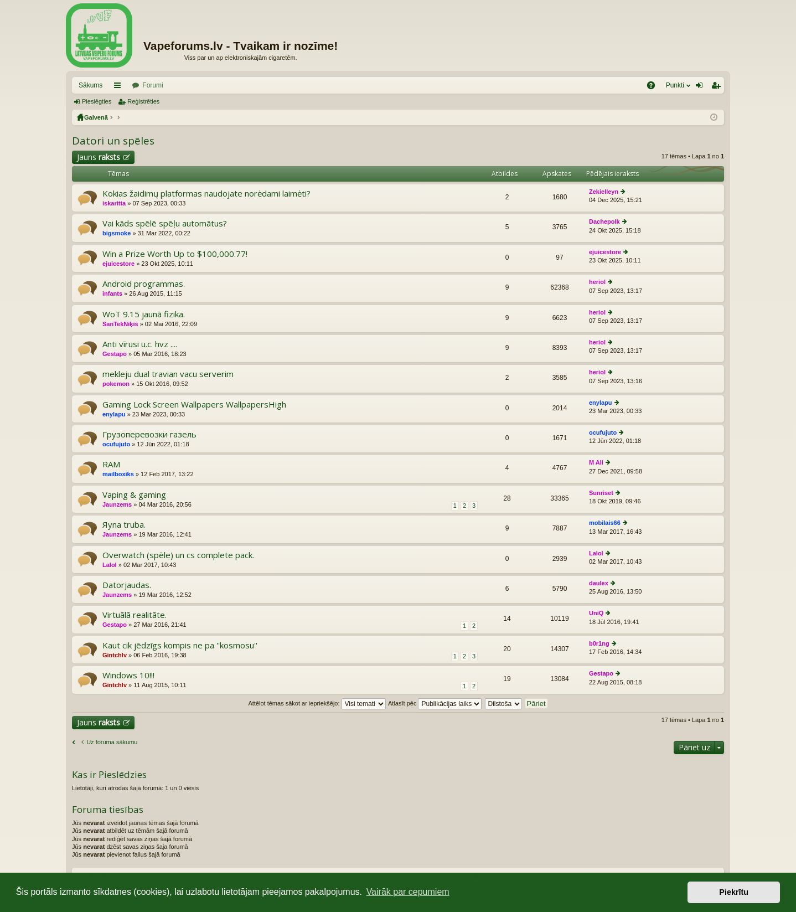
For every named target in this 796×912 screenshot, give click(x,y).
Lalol (109, 564)
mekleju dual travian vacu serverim (168, 374)
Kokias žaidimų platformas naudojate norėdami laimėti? (206, 193)
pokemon (116, 383)
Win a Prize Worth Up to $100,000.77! (174, 254)
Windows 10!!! (128, 675)
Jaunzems (117, 504)
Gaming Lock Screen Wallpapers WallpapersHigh (194, 404)
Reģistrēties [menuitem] (718, 87)
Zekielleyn (603, 191)
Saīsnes (119, 87)
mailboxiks (118, 474)
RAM (111, 464)
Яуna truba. (124, 524)
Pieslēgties (96, 101)
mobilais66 (605, 522)
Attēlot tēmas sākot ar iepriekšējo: (316, 703)
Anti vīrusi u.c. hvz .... (139, 344)
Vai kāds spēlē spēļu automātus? (164, 223)
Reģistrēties (143, 101)
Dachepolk (604, 221)
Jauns (98, 157)
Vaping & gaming (134, 495)
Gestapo (114, 354)
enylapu (114, 414)
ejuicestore (118, 263)
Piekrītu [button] (733, 892)
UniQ (596, 613)
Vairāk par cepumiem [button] (407, 891)
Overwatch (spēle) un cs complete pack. (178, 555)
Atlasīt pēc (435, 703)
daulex (598, 583)
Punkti (675, 85)
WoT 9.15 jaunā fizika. (143, 314)
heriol (597, 282)
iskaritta (114, 203)
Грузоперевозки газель (149, 434)
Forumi (152, 85)
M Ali (596, 462)
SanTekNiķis (120, 324)
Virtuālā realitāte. (134, 615)
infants (112, 293)
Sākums (90, 85)
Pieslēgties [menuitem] (701, 87)
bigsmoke (116, 233)
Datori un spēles (113, 140)
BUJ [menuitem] (654, 87)
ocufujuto (116, 444)
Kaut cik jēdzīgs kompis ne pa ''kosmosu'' (179, 645)
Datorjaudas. (126, 585)
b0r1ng (599, 643)
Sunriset (601, 493)
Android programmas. (143, 284)
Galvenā (96, 117)
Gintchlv (114, 655)
